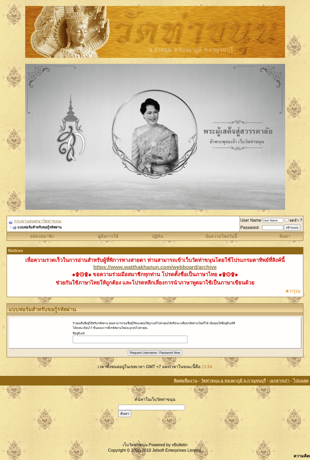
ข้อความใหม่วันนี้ (221, 236)
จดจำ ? (293, 220)
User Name (250, 220)
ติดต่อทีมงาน (185, 380)
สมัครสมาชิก (42, 236)
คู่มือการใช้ (108, 236)
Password (249, 227)
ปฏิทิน (157, 236)
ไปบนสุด (300, 380)
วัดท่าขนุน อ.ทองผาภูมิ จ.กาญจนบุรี (233, 380)
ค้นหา (284, 236)
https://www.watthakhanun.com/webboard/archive (155, 267)
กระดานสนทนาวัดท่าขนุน (37, 221)
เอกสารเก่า (279, 380)
